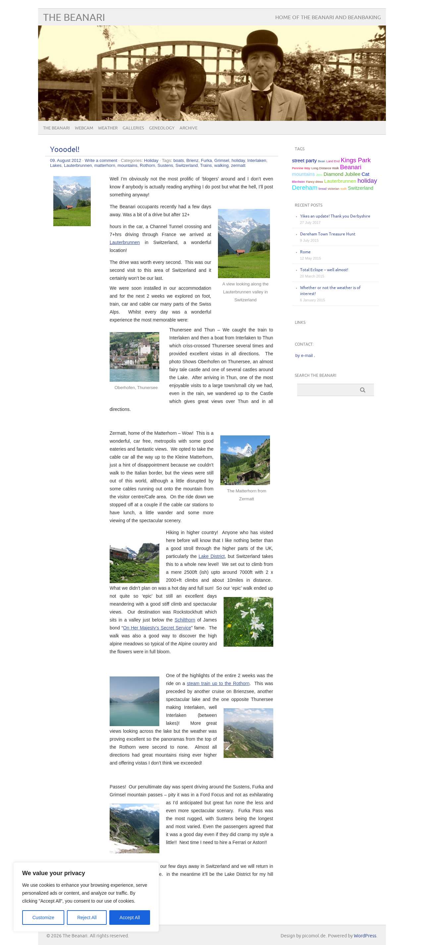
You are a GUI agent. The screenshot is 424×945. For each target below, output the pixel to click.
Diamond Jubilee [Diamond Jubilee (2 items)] (342, 174)
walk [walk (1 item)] (344, 188)
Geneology (162, 128)
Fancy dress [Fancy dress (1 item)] (314, 181)
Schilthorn (185, 619)
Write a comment (101, 160)
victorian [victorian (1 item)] (333, 188)
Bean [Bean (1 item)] (321, 161)
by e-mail (304, 355)
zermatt (238, 165)
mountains (127, 165)
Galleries (133, 128)
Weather (108, 128)
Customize (43, 917)
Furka (206, 160)
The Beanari (74, 18)
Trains (206, 165)
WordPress (365, 935)
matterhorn (104, 165)
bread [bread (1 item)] (323, 188)
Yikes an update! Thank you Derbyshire (335, 216)
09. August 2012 (65, 160)
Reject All (86, 917)
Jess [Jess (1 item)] (319, 174)
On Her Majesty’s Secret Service (157, 627)
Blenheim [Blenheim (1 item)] (298, 181)
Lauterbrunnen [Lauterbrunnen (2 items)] (340, 181)
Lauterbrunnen (78, 165)
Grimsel (221, 160)
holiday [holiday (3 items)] (367, 180)
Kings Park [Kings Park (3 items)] (356, 160)
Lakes (56, 165)
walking (221, 165)
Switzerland (187, 165)
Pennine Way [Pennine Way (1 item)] (301, 168)
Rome (305, 252)
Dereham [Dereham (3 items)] (305, 187)
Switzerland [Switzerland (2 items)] (360, 188)
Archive (188, 128)
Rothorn (147, 165)
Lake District (212, 556)
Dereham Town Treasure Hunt (327, 234)
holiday (238, 160)
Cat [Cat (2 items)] (365, 174)
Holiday (151, 160)
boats (178, 160)
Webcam (84, 128)
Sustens (165, 165)
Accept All (130, 917)
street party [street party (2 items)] (304, 160)
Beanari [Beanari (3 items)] (350, 167)
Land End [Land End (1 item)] (333, 161)
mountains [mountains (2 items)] (303, 174)
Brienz (192, 160)
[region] (86, 897)
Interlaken (256, 160)
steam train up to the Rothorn (218, 683)
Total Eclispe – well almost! (324, 270)
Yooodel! (65, 150)
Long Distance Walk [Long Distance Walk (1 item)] (325, 168)
